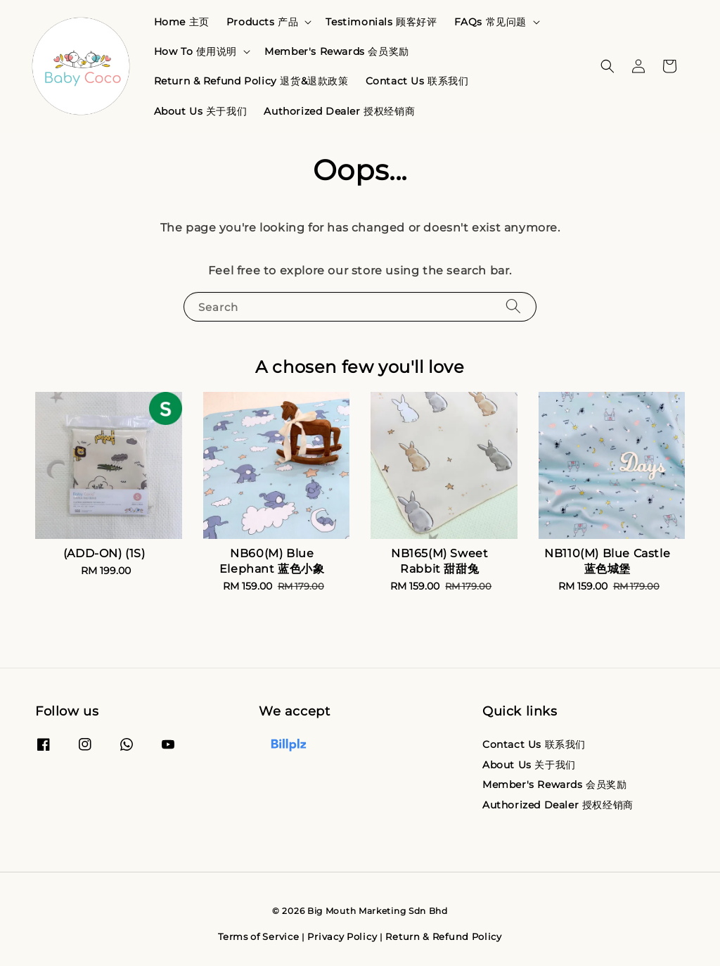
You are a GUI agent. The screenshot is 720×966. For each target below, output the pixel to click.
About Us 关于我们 (201, 111)
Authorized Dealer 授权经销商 (339, 111)
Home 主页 (182, 21)
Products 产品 (262, 21)
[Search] (513, 306)
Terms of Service (258, 936)
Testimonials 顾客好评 (381, 21)
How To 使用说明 (196, 51)
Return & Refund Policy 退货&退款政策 (251, 81)
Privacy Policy (342, 936)
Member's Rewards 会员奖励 (336, 51)
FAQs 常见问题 (490, 21)
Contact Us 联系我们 (417, 81)
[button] (607, 66)
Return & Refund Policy (443, 936)
